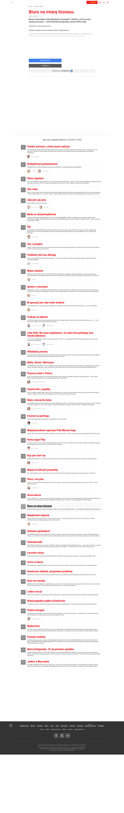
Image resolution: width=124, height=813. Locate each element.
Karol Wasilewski (34, 519)
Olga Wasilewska (49, 339)
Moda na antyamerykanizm (45, 218)
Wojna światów (37, 280)
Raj (29, 232)
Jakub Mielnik (34, 561)
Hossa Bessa (35, 527)
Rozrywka (64, 784)
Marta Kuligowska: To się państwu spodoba (56, 705)
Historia (72, 784)
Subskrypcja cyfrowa (55, 788)
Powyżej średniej (38, 691)
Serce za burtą (37, 606)
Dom (57, 784)
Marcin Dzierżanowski (35, 339)
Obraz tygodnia (37, 177)
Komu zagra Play (38, 467)
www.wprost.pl (64, 808)
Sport (46, 784)
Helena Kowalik (34, 448)
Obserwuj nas (59, 66)
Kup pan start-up (38, 484)
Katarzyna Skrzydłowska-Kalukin (38, 401)
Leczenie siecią (37, 595)
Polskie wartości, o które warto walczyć (53, 142)
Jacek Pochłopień (35, 153)
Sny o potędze (36, 251)
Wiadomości (24, 784)
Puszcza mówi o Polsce (42, 392)
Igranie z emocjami (40, 297)
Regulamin (70, 788)
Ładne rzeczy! (36, 640)
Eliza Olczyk (33, 169)
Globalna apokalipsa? (41, 569)
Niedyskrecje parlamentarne (46, 161)
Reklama (64, 788)
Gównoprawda (36, 583)
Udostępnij (46, 61)
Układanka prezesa (40, 368)
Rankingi (80, 784)
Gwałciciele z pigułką (41, 409)
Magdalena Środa (35, 243)
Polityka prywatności (79, 788)
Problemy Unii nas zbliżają (45, 263)
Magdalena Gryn (34, 491)
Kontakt (47, 788)
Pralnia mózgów (37, 662)
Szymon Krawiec (34, 476)
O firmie (42, 788)
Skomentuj (80, 61)
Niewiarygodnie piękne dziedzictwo (50, 651)
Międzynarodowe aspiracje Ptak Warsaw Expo (57, 456)
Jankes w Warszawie (41, 719)
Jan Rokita (33, 289)
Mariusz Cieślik (34, 210)
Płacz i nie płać (37, 510)
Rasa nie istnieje (38, 628)
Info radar (33, 189)
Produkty (101, 784)
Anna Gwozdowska (35, 272)
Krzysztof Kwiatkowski (36, 671)
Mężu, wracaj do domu (42, 422)
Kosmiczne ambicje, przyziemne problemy (55, 617)
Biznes (33, 784)
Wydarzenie (35, 679)
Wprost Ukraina (90, 784)
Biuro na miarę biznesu (42, 540)
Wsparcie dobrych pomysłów (46, 499)
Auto (52, 784)
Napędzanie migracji (41, 552)
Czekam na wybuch (40, 330)
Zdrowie (40, 784)
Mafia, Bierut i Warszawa (43, 380)
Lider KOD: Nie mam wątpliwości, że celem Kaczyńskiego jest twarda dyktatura (55, 349)
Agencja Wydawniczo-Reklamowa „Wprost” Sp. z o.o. (59, 803)
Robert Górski (46, 210)
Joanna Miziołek (45, 169)
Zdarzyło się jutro (39, 203)
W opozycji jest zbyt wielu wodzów (50, 314)
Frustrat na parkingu (40, 440)
